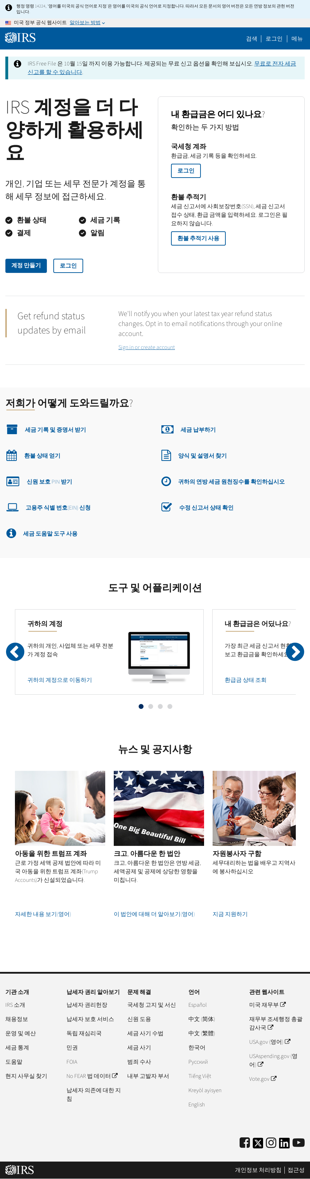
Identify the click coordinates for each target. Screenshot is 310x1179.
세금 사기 (139, 1048)
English (196, 1105)
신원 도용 (139, 1019)
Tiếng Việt (199, 1076)
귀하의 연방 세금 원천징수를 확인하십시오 (223, 481)
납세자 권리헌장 (86, 1005)
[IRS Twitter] (258, 1145)
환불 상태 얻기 (33, 455)
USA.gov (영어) (269, 1042)
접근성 (296, 1170)
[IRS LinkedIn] (284, 1145)
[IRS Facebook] (245, 1143)
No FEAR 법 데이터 (91, 1076)
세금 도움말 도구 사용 (42, 533)
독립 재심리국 (84, 1033)
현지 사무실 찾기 (26, 1076)
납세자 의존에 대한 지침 (93, 1094)
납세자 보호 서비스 (90, 1019)
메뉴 (297, 38)
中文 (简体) (201, 1019)
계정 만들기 (26, 265)
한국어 (196, 1048)
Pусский (198, 1062)
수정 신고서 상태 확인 (197, 507)
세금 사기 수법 (145, 1033)
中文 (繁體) (201, 1033)
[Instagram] (271, 1143)
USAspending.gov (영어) (273, 1060)
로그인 (68, 266)
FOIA (71, 1062)
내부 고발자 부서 (148, 1076)
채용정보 (16, 1019)
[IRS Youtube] (299, 1143)
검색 (251, 38)
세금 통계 (17, 1048)
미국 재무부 (267, 1005)
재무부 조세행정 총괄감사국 (276, 1023)
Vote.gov (262, 1079)
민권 (72, 1048)
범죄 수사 (139, 1062)
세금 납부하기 (188, 429)
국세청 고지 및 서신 (151, 1005)
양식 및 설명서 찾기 (194, 455)
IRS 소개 (15, 1005)
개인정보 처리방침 (258, 1170)
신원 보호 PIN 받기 (39, 481)
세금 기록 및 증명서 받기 (46, 429)
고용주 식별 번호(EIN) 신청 (48, 507)
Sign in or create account (146, 347)
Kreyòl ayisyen (204, 1090)
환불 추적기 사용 (198, 238)
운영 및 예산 (20, 1033)
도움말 (13, 1062)
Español (197, 1005)
